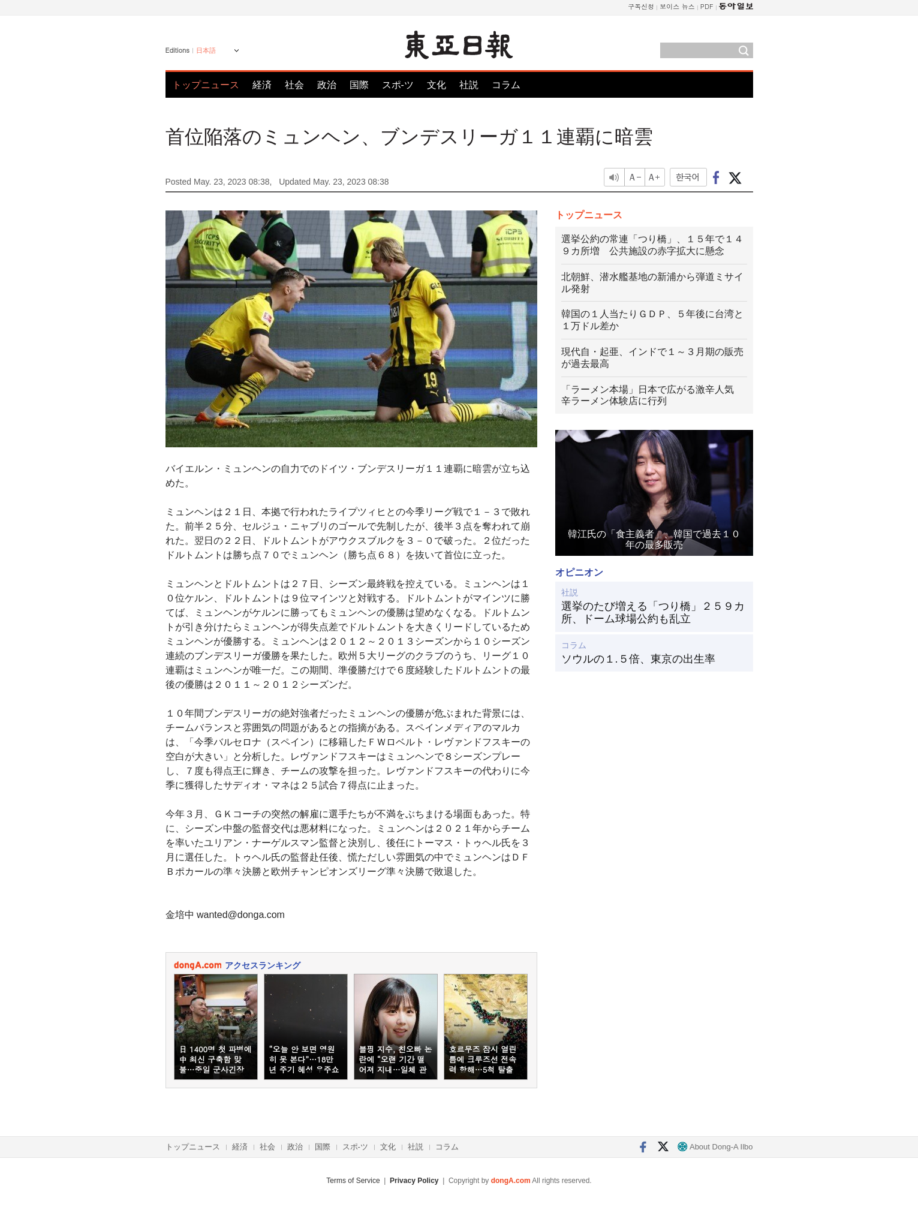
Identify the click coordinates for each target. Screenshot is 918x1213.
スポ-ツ (398, 85)
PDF (707, 6)
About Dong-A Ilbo (715, 1146)
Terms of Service (353, 1180)
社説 (468, 85)
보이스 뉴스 (677, 6)
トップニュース (205, 85)
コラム (506, 85)
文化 (436, 85)
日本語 (206, 50)
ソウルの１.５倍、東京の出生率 (638, 659)
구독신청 (641, 6)
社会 (294, 85)
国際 (359, 85)
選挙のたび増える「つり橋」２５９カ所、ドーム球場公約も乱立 (653, 612)
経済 (262, 85)
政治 (326, 85)
